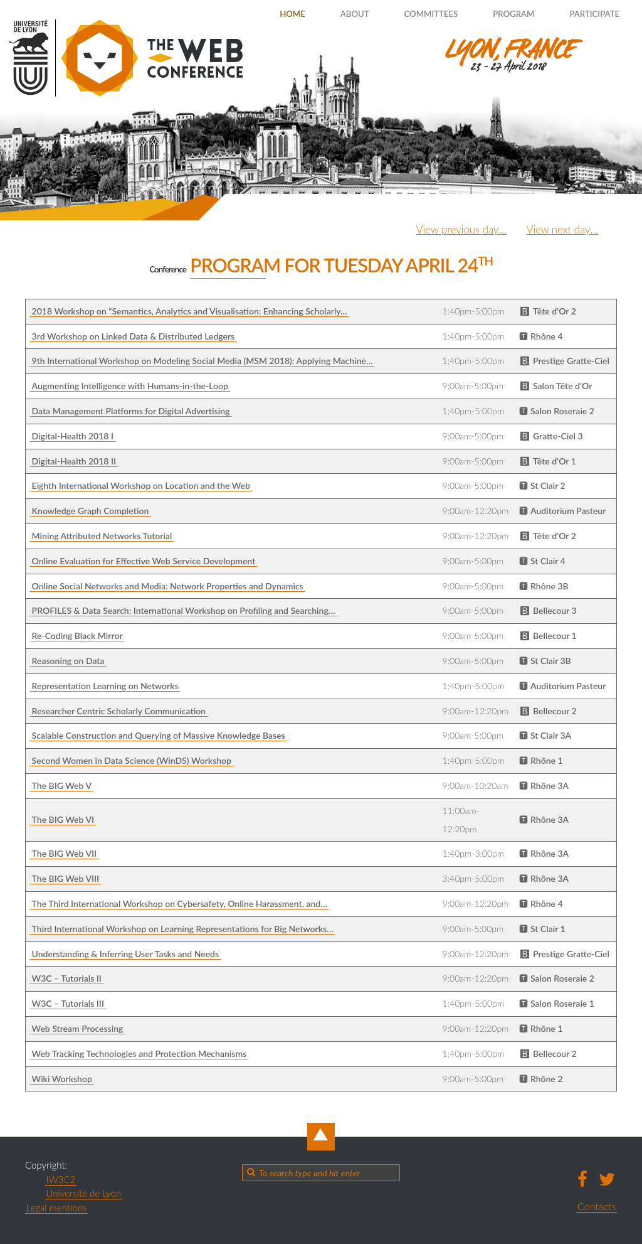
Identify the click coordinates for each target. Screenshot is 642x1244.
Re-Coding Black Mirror (77, 635)
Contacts (596, 1206)
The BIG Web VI (63, 819)
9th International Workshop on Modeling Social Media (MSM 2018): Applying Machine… (202, 360)
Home (263, 13)
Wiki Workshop (62, 1078)
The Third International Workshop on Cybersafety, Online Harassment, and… (179, 903)
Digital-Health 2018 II (74, 461)
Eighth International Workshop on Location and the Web (141, 485)
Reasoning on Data (68, 660)
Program (502, 13)
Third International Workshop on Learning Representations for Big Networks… (183, 928)
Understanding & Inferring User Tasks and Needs (125, 953)
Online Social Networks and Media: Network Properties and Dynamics (167, 586)
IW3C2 (61, 1179)
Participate (589, 13)
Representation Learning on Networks (105, 685)
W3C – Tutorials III (68, 1003)
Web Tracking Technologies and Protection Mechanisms (139, 1053)
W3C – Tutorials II (67, 978)
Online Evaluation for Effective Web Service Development (144, 560)
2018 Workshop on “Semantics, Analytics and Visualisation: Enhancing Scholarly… (189, 311)
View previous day (450, 229)
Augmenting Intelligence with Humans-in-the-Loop (130, 385)
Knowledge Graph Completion (90, 510)
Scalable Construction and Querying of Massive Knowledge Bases (158, 735)
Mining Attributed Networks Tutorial (102, 535)
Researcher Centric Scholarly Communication (119, 710)
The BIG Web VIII (66, 878)
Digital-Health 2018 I (72, 436)
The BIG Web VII (64, 853)
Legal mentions (56, 1207)
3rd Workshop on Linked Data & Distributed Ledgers (133, 336)
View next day (556, 229)
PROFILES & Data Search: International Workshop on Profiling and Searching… (183, 610)
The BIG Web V (62, 785)
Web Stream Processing (78, 1028)
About (330, 13)
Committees (413, 13)
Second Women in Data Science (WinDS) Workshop (131, 760)
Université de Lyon (84, 1193)
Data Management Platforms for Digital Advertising (131, 410)
